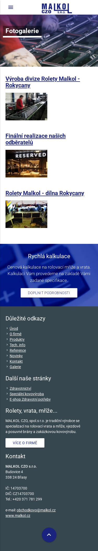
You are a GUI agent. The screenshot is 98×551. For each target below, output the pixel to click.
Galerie (15, 367)
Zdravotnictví (20, 388)
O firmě (15, 334)
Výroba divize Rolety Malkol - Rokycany (42, 82)
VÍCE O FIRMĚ (25, 443)
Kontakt (16, 361)
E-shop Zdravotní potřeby (30, 399)
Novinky (16, 356)
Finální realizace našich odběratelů (35, 139)
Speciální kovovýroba (27, 394)
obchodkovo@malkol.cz (36, 510)
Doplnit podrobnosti (49, 293)
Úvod (14, 328)
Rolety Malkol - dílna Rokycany (44, 193)
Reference (18, 350)
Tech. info (17, 345)
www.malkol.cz (17, 515)
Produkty (17, 339)
